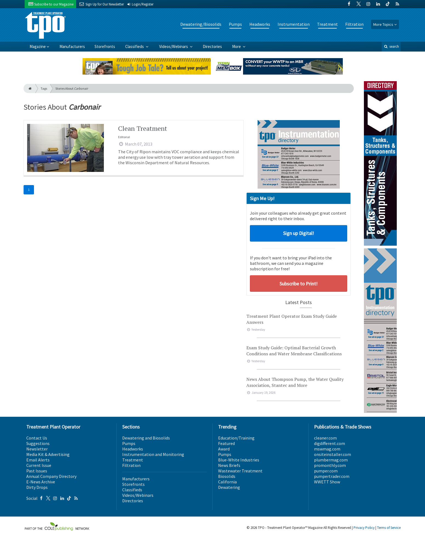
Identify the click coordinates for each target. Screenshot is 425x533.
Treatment (327, 24)
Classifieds (135, 46)
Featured (226, 443)
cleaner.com (325, 438)
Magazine (38, 46)
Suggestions (38, 443)
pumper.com (326, 471)
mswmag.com (327, 449)
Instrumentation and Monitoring (153, 454)
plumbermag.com (331, 460)
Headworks (259, 24)
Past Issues (36, 471)
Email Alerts (38, 460)
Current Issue (38, 465)
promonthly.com (330, 465)
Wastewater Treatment (240, 471)
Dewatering (229, 487)
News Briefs (229, 465)
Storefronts (105, 46)
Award (224, 449)
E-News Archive (40, 481)
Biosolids (226, 476)
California (227, 481)
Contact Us (36, 438)
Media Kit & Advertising (48, 454)
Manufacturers (72, 46)
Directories (212, 46)
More (237, 46)
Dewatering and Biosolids (146, 438)
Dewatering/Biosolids (200, 24)
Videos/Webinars (174, 46)
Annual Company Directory (51, 476)
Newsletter (37, 449)
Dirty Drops (37, 487)
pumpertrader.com (331, 476)
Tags (44, 88)
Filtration (354, 24)
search (391, 46)
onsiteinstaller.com (332, 454)
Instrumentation (294, 24)
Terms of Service (389, 527)
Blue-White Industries (238, 460)
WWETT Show (327, 481)
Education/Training (236, 438)
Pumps (235, 24)
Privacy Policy (364, 527)
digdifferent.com (329, 443)
